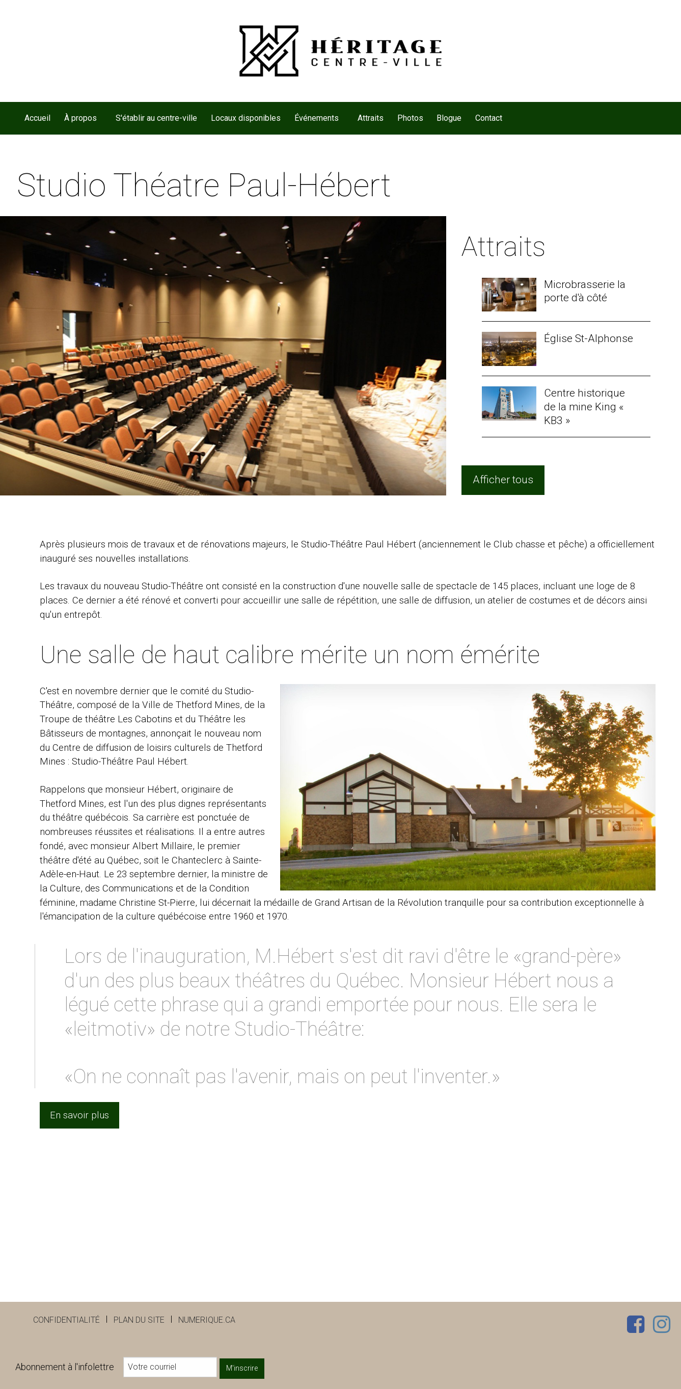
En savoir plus (79, 1115)
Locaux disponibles (246, 118)
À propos (80, 118)
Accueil (37, 118)
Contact (488, 118)
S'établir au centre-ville (156, 118)
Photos (410, 118)
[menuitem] (38, 118)
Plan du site (139, 1320)
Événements (316, 118)
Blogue (449, 118)
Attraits (371, 118)
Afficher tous (503, 480)
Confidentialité (66, 1320)
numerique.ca (206, 1320)
